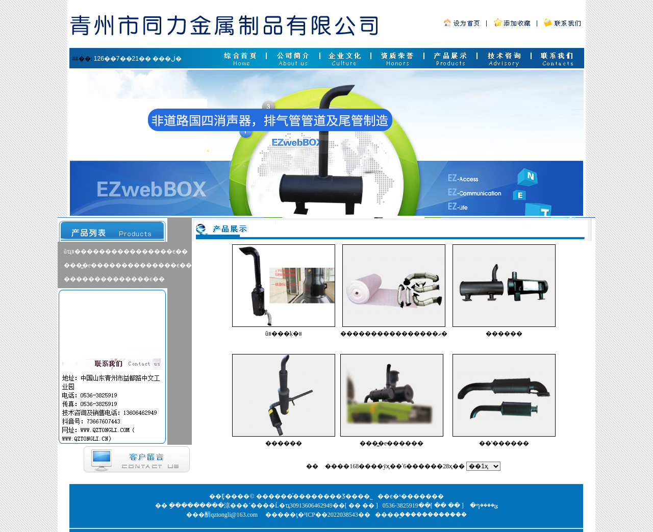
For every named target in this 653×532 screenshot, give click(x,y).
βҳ (321, 466)
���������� (439, 514)
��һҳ (296, 466)
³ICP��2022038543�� (337, 514)
